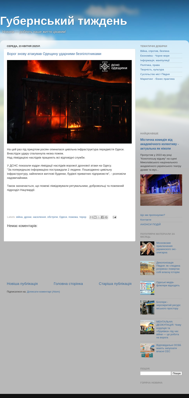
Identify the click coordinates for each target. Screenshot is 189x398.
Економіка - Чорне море (155, 55)
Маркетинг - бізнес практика (157, 78)
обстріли (52, 216)
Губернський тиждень (63, 20)
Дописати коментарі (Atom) (43, 291)
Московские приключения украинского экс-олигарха (166, 247)
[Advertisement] (69, 261)
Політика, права (150, 65)
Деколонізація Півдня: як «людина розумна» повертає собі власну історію (168, 267)
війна (19, 216)
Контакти (145, 219)
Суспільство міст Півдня (155, 74)
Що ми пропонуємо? (152, 215)
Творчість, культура (152, 69)
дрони (28, 216)
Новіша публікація (22, 284)
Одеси (63, 216)
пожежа (73, 216)
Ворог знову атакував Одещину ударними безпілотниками (54, 54)
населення (39, 216)
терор (82, 216)
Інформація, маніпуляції (155, 60)
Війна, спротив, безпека (154, 51)
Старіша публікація (115, 284)
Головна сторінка (68, 284)
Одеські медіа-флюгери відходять (168, 284)
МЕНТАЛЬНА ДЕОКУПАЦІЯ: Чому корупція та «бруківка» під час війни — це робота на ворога (168, 329)
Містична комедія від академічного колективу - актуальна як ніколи (159, 144)
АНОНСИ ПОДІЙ (150, 224)
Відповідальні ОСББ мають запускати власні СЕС (168, 348)
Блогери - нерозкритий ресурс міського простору (168, 305)
